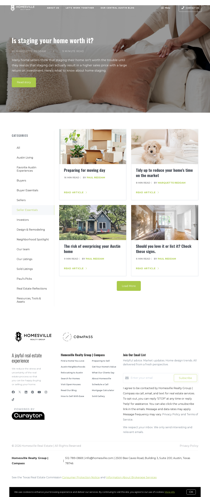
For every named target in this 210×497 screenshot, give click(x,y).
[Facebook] (13, 392)
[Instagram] (46, 392)
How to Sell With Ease (72, 396)
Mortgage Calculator (103, 390)
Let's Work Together (80, 8)
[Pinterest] (32, 392)
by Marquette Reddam (29, 51)
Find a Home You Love (72, 361)
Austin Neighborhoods (73, 367)
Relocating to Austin (72, 372)
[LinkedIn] (26, 392)
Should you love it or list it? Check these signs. (163, 248)
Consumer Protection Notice (81, 477)
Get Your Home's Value (104, 367)
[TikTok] (13, 400)
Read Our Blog (69, 390)
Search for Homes (70, 378)
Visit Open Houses (71, 384)
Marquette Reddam (171, 182)
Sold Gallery (98, 396)
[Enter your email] (151, 378)
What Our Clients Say (103, 372)
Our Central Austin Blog (117, 8)
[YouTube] (39, 392)
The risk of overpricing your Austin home (92, 248)
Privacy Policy (189, 445)
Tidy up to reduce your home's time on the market (164, 172)
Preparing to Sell (101, 361)
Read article (75, 192)
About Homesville (101, 378)
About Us (53, 8)
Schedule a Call (100, 384)
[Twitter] (19, 392)
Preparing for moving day (84, 170)
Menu (165, 8)
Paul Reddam (96, 177)
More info (170, 492)
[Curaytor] (28, 419)
